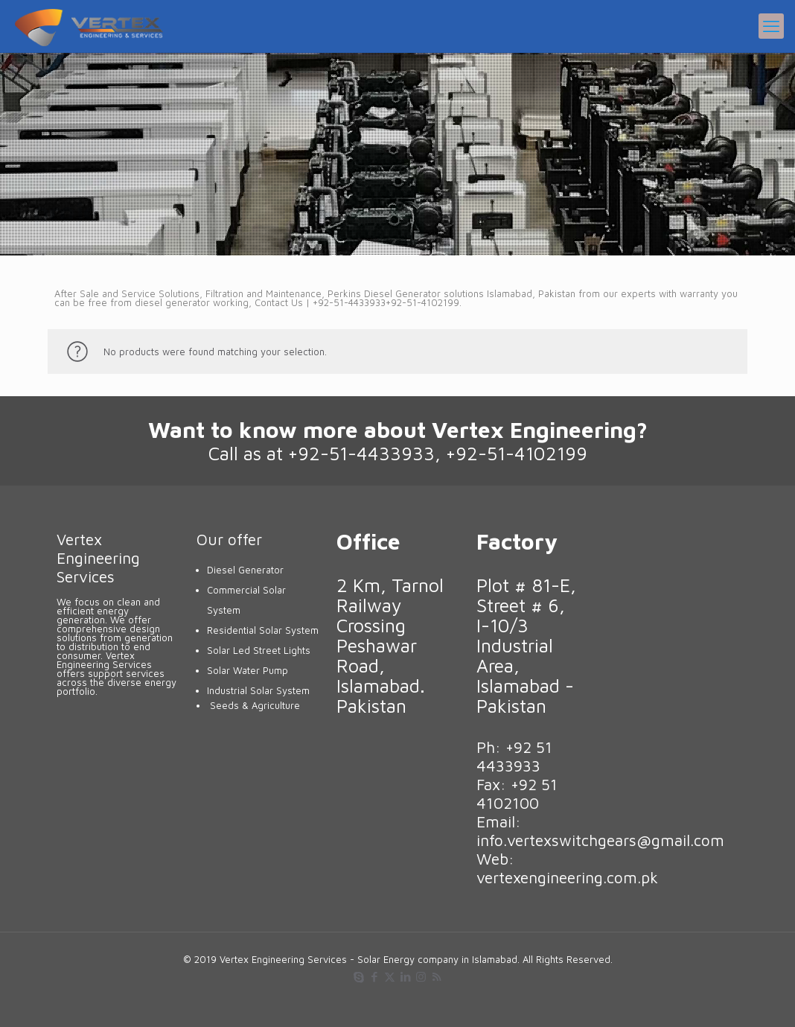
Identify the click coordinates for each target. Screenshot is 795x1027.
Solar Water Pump (247, 670)
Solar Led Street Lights (258, 650)
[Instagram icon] (421, 976)
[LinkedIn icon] (405, 976)
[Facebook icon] (374, 976)
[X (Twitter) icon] (389, 976)
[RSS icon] (436, 976)
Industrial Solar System (258, 690)
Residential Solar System (263, 630)
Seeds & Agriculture (255, 705)
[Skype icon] (358, 976)
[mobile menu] (771, 26)
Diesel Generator (245, 570)
